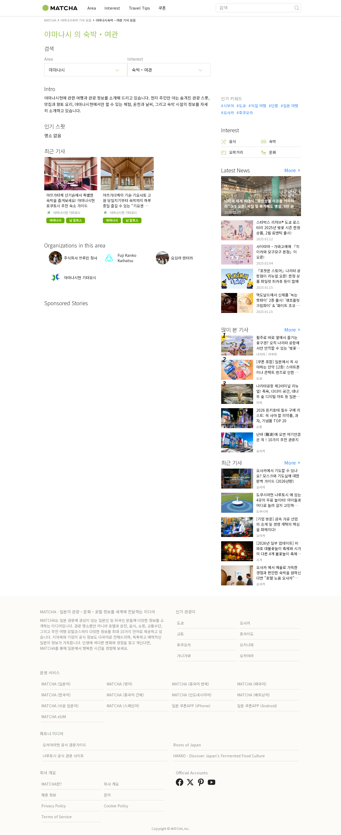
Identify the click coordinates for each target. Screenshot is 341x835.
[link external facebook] (180, 783)
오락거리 (232, 152)
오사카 (229, 112)
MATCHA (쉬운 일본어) (60, 705)
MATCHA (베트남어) (253, 694)
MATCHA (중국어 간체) (125, 694)
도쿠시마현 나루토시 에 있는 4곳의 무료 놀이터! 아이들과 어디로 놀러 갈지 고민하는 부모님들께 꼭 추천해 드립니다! (278, 505)
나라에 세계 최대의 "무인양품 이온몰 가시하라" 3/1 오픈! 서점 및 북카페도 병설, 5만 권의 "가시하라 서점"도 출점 (260, 206)
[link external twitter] (191, 783)
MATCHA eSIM (53, 716)
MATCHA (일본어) (56, 684)
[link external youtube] (212, 783)
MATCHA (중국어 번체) (190, 684)
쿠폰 (162, 8)
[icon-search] (297, 8)
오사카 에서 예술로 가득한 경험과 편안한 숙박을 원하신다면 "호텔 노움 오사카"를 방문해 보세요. (278, 575)
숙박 (268, 141)
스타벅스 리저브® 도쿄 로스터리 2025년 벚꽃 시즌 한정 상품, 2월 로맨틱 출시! (278, 227)
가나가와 (184, 655)
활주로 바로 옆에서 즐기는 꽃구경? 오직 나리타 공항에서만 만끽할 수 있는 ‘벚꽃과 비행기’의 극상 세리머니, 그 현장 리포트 (278, 348)
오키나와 (247, 644)
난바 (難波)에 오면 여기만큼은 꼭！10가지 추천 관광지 (278, 437)
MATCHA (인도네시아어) (192, 694)
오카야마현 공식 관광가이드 (64, 744)
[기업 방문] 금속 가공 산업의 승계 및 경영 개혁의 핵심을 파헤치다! (278, 524)
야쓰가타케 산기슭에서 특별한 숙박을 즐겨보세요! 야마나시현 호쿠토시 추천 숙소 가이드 (70, 200)
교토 (180, 633)
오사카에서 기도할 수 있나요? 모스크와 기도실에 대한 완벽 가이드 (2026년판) (277, 476)
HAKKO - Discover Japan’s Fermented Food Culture (219, 755)
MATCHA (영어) (119, 684)
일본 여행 (290, 106)
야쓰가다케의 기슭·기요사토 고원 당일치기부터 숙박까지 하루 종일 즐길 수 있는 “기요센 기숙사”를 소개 (127, 203)
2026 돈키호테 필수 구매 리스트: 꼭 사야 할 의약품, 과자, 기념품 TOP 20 (278, 415)
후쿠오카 (246, 112)
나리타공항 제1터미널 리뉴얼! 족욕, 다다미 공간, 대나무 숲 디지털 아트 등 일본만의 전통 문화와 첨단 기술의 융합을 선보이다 (278, 396)
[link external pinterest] (202, 783)
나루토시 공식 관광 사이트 (63, 755)
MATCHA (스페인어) (123, 705)
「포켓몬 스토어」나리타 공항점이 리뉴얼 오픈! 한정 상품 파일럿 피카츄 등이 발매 (278, 276)
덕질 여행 (258, 106)
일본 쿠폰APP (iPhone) (191, 705)
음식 (228, 141)
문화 (268, 152)
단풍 (274, 106)
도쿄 (242, 106)
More (290, 170)
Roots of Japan (187, 744)
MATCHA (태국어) (251, 684)
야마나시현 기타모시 (66, 212)
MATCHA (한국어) (56, 694)
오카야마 (247, 655)
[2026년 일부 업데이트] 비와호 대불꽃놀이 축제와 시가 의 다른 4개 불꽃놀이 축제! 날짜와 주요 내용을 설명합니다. (278, 553)
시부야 (229, 106)
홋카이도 (247, 633)
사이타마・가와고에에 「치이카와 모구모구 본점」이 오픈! (277, 252)
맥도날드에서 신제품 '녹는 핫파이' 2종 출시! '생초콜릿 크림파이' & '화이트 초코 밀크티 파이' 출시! (278, 302)
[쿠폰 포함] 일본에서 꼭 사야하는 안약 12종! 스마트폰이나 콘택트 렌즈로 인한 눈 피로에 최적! (278, 369)
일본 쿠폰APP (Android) (257, 705)
